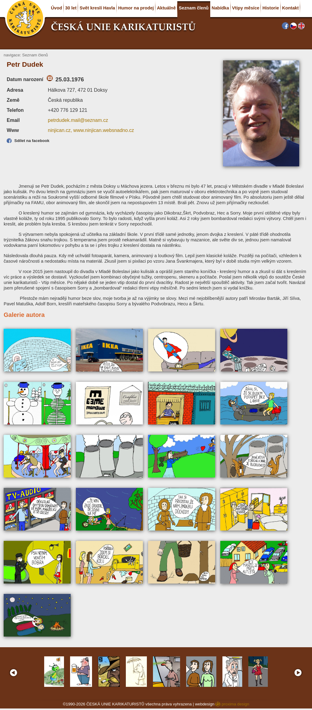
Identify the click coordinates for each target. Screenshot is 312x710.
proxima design (235, 704)
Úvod (56, 7)
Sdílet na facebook (31, 140)
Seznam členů (194, 7)
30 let (70, 7)
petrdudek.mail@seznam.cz (78, 120)
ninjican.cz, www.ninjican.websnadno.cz (91, 130)
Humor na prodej (136, 7)
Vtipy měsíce (246, 7)
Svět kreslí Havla (97, 7)
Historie (270, 7)
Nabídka (220, 7)
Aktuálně (166, 7)
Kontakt (290, 7)
